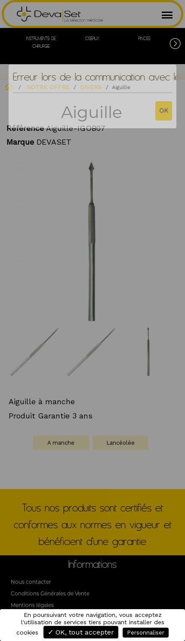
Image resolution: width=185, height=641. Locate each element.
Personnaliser (145, 632)
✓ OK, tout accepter (81, 632)
